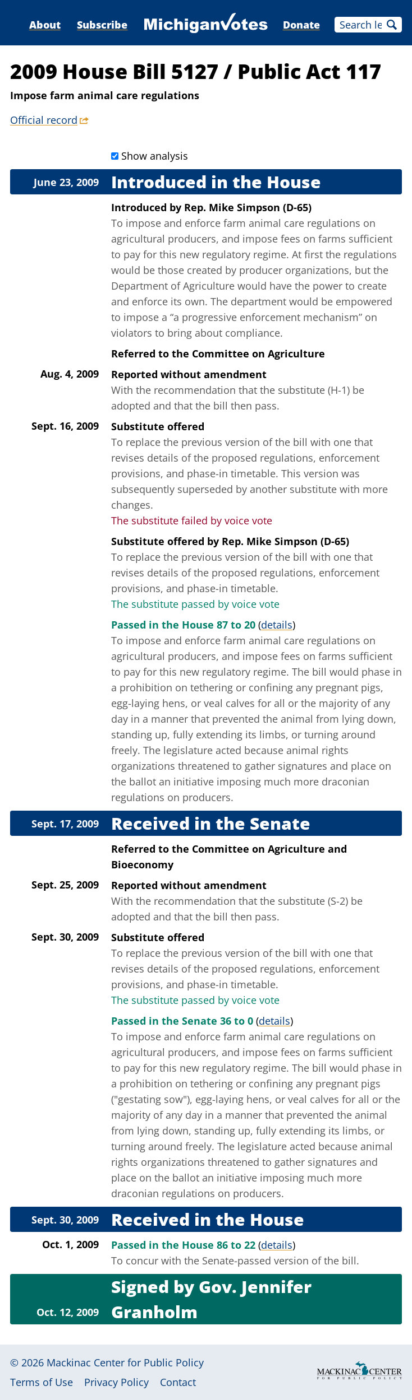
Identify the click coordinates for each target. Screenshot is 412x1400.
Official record (43, 120)
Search (392, 24)
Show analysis (154, 155)
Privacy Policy (116, 1382)
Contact (178, 1382)
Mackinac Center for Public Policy (125, 1362)
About (45, 24)
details (276, 624)
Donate (301, 24)
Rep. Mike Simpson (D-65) (248, 207)
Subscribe (102, 24)
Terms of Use (41, 1382)
